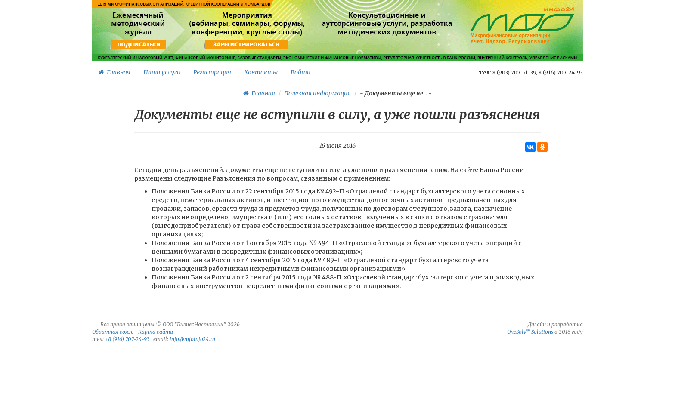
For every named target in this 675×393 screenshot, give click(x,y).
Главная (114, 72)
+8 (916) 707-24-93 (127, 339)
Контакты (261, 72)
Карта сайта (155, 332)
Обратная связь (112, 332)
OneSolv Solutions (530, 332)
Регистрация (212, 72)
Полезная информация (317, 93)
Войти (300, 72)
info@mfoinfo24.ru (192, 339)
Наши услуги (161, 72)
